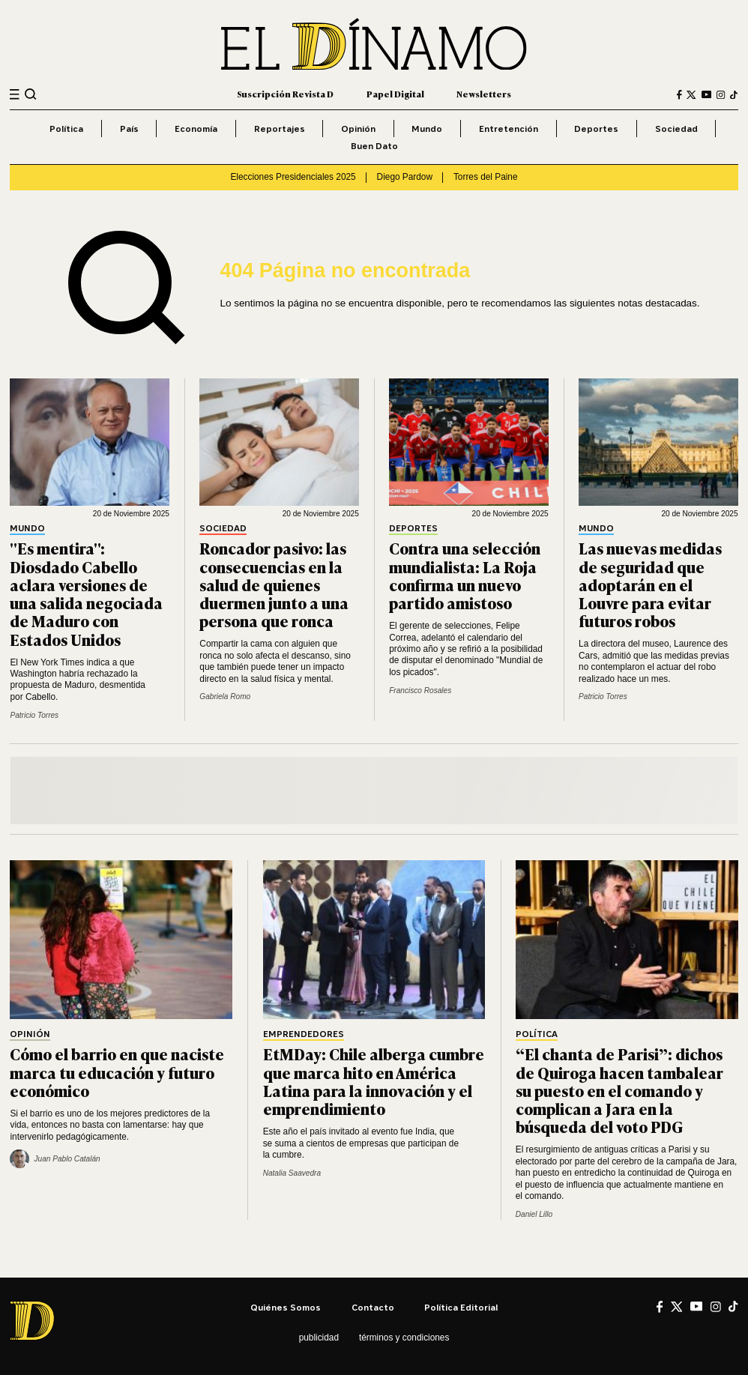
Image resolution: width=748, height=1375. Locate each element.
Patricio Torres (34, 715)
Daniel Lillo (534, 1214)
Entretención (508, 128)
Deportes (596, 128)
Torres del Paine (485, 177)
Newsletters (483, 94)
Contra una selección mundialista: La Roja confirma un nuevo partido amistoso (464, 575)
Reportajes (279, 128)
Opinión (358, 128)
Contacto (373, 1307)
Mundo (426, 128)
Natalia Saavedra (292, 1173)
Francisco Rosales (420, 690)
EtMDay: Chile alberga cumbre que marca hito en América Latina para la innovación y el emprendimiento (373, 1080)
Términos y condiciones (404, 1337)
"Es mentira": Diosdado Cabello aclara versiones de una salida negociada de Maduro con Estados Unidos (86, 593)
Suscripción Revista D (285, 94)
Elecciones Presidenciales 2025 (292, 177)
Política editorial (461, 1307)
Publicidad (319, 1337)
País (129, 128)
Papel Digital (395, 94)
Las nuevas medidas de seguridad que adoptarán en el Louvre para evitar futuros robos (650, 584)
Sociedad (676, 128)
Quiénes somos (285, 1307)
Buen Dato (374, 145)
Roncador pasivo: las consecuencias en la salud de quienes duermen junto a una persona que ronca (274, 584)
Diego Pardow (404, 177)
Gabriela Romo (224, 696)
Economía (196, 128)
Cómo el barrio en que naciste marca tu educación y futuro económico (117, 1071)
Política (66, 128)
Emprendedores (303, 1034)
